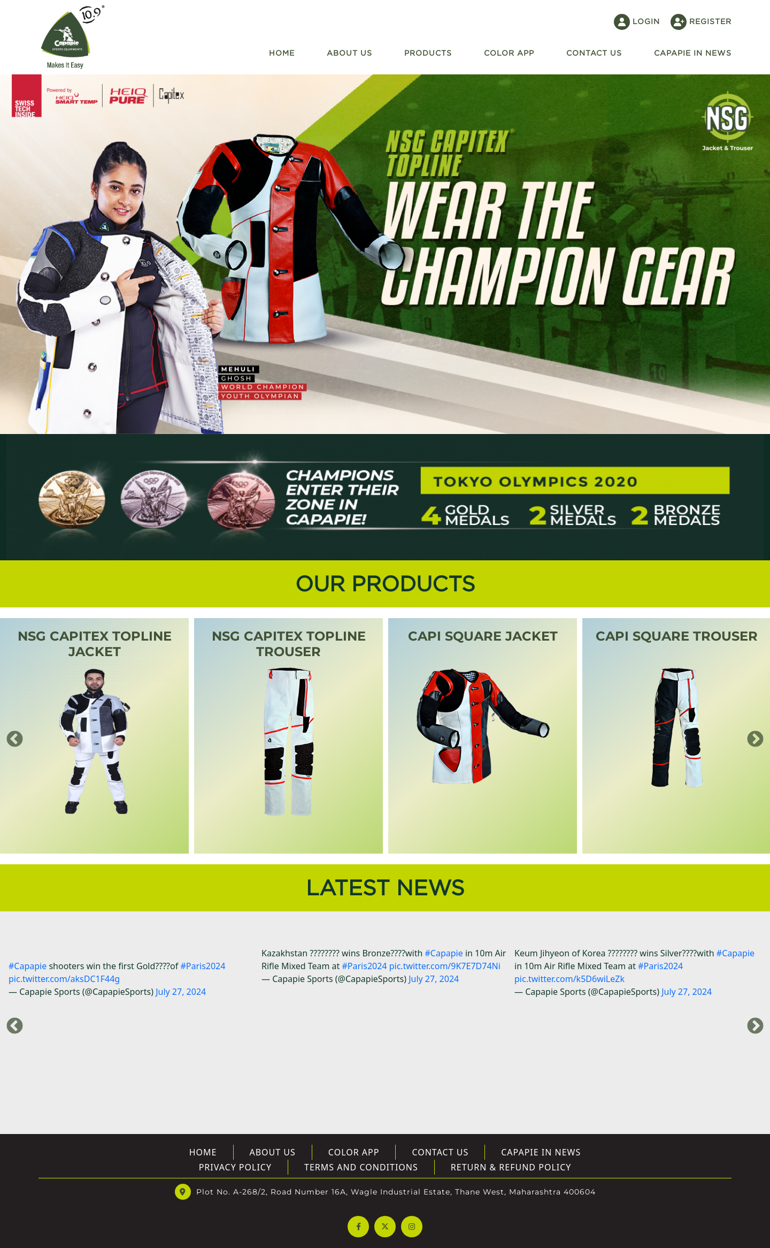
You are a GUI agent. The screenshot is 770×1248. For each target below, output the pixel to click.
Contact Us (440, 1152)
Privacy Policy (235, 1167)
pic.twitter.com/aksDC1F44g (64, 979)
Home (282, 53)
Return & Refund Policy (511, 1167)
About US (273, 1152)
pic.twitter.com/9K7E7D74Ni (444, 966)
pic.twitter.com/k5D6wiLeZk (569, 979)
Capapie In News (693, 53)
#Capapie (28, 966)
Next (751, 735)
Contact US (594, 53)
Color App (509, 53)
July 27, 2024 (181, 992)
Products (428, 53)
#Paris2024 (202, 966)
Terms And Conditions (361, 1167)
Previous (10, 735)
